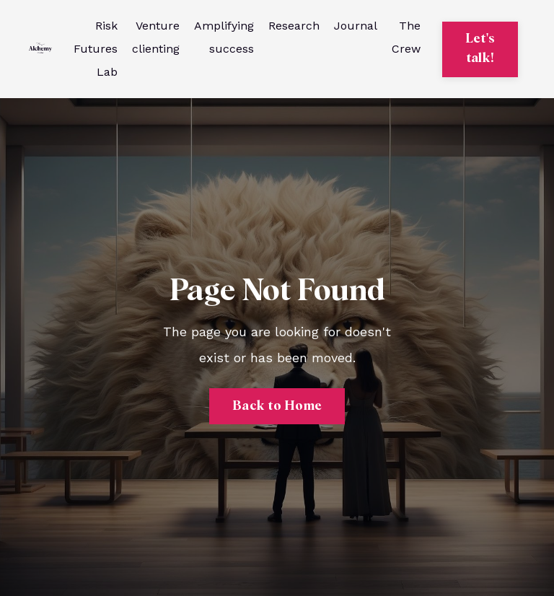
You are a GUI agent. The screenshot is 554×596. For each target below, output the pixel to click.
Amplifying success (224, 37)
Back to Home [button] (277, 406)
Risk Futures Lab (96, 49)
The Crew (406, 37)
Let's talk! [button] (480, 48)
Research (294, 25)
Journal (355, 25)
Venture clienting (156, 37)
